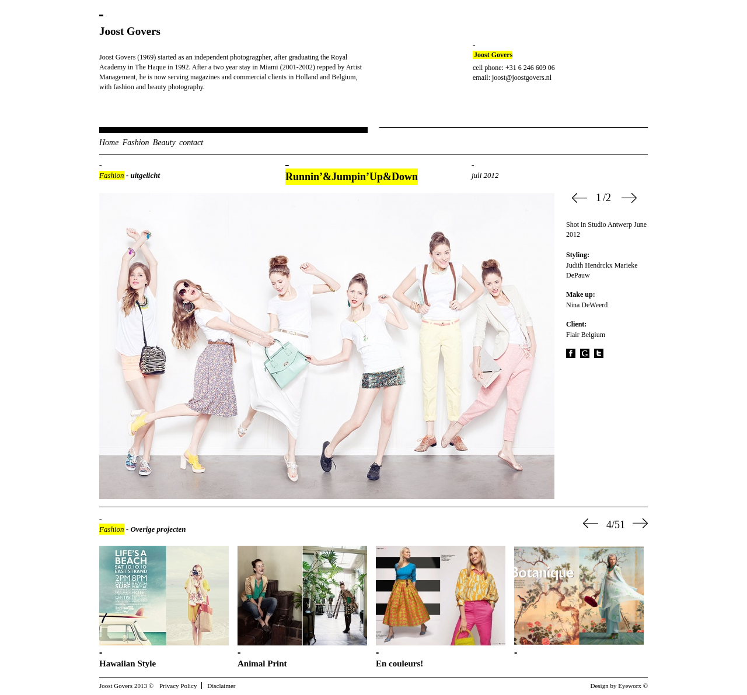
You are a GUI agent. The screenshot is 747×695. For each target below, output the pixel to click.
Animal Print (262, 663)
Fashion (136, 142)
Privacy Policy (178, 685)
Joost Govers (129, 31)
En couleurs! (399, 663)
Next (629, 198)
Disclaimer (221, 685)
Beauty (164, 142)
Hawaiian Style (127, 663)
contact (191, 142)
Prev (579, 198)
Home (108, 142)
